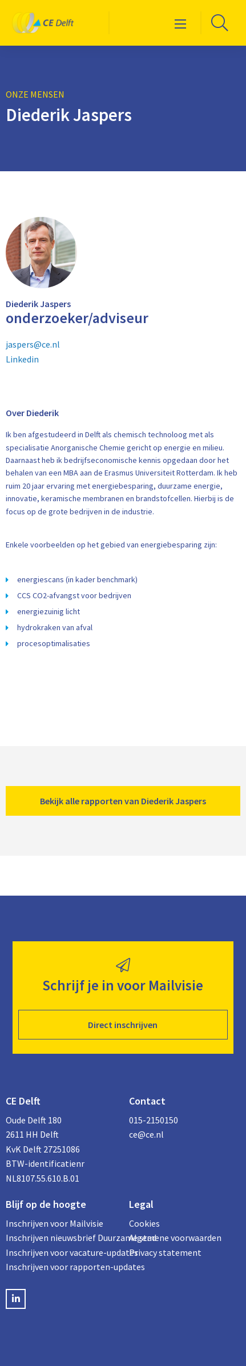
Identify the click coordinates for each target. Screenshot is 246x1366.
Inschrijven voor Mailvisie (54, 1223)
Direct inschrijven (123, 1024)
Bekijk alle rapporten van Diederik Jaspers (123, 801)
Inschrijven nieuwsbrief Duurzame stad (62, 1237)
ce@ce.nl (146, 1134)
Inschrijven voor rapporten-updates (62, 1266)
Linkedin (22, 359)
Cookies (144, 1223)
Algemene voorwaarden (175, 1237)
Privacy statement (165, 1252)
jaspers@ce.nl (33, 344)
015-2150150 (153, 1120)
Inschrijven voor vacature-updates (62, 1252)
